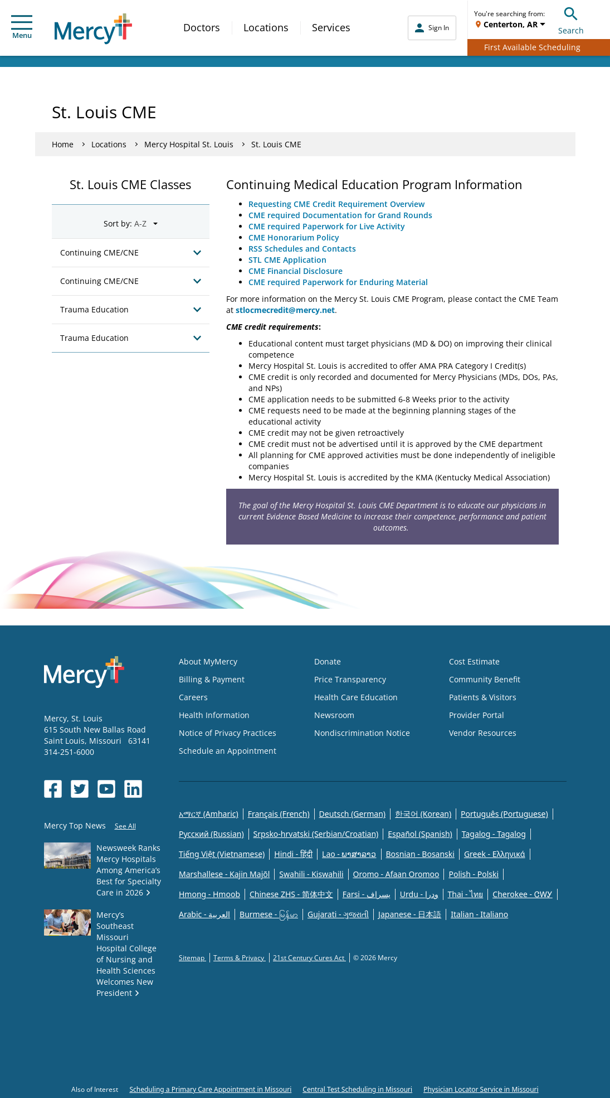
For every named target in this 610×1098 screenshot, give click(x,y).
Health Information (214, 715)
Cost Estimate (474, 661)
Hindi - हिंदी (293, 854)
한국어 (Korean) (423, 813)
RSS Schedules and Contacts (302, 248)
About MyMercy (208, 661)
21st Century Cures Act (309, 957)
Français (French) (279, 813)
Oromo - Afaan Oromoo (396, 874)
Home (63, 144)
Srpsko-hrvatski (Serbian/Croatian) (316, 834)
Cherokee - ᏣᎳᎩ (522, 894)
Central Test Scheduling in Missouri (357, 1089)
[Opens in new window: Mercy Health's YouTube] (106, 789)
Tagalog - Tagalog (494, 834)
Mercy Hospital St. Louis (188, 144)
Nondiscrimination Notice (362, 733)
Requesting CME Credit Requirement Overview (336, 204)
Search (571, 19)
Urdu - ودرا (419, 894)
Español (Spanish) (420, 834)
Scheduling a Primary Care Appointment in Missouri (210, 1089)
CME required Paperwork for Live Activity (326, 226)
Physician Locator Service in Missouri (480, 1089)
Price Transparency (350, 679)
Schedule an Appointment (227, 750)
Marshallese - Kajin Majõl (224, 874)
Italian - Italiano (479, 914)
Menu (21, 27)
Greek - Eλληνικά (494, 854)
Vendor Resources (482, 733)
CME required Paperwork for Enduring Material (338, 282)
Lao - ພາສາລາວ (349, 854)
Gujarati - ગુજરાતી (338, 914)
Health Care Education (356, 697)
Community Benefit (484, 679)
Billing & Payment (212, 679)
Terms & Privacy (239, 957)
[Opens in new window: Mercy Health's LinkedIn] (133, 789)
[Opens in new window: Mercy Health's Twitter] (80, 789)
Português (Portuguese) (504, 813)
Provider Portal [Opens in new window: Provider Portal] (476, 715)
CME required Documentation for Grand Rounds (340, 215)
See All (125, 826)
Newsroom (334, 715)
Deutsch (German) (352, 813)
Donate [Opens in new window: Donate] (327, 661)
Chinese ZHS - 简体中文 (291, 894)
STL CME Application (287, 259)
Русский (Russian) (211, 834)
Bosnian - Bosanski (420, 854)
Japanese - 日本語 (409, 914)
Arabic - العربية (204, 914)
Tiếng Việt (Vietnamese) (222, 854)
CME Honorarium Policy (294, 237)
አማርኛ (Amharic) (208, 813)
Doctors (201, 27)
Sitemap (192, 957)
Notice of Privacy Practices (227, 733)
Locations (266, 27)
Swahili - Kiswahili (311, 874)
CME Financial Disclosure (295, 271)
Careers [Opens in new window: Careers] (193, 697)
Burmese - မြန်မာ (269, 914)
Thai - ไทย (466, 894)
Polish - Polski (473, 874)
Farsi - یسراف (367, 894)
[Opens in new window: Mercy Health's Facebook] (53, 789)
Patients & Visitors (482, 697)
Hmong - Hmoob (209, 894)
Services (331, 27)
